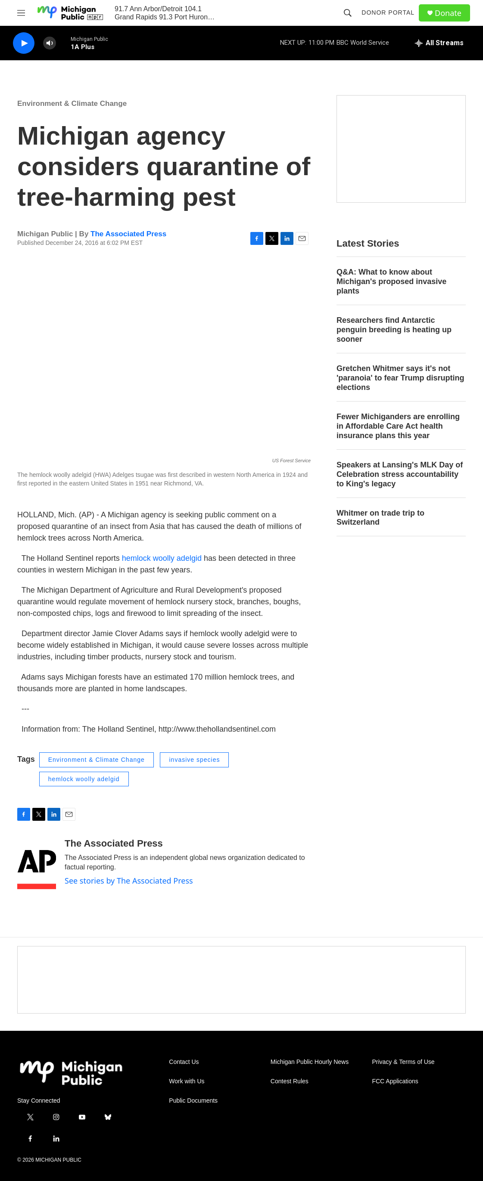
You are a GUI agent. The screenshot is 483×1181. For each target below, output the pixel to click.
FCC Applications (395, 1081)
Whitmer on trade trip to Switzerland (380, 518)
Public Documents (193, 1101)
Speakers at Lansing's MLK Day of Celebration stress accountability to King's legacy (400, 474)
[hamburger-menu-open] (21, 13)
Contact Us (184, 1062)
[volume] (49, 43)
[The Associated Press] (36, 864)
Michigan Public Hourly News (310, 1062)
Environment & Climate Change (72, 103)
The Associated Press (128, 234)
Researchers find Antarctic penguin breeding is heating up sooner (394, 329)
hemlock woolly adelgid (163, 558)
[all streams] (439, 43)
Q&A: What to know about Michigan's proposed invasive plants (391, 281)
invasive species (194, 759)
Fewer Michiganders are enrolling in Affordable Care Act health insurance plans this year (398, 426)
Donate (448, 13)
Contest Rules (289, 1081)
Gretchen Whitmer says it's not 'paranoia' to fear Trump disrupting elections (400, 378)
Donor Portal (387, 12)
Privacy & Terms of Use (403, 1062)
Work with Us (186, 1081)
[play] (24, 43)
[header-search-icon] (348, 13)
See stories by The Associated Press (129, 880)
